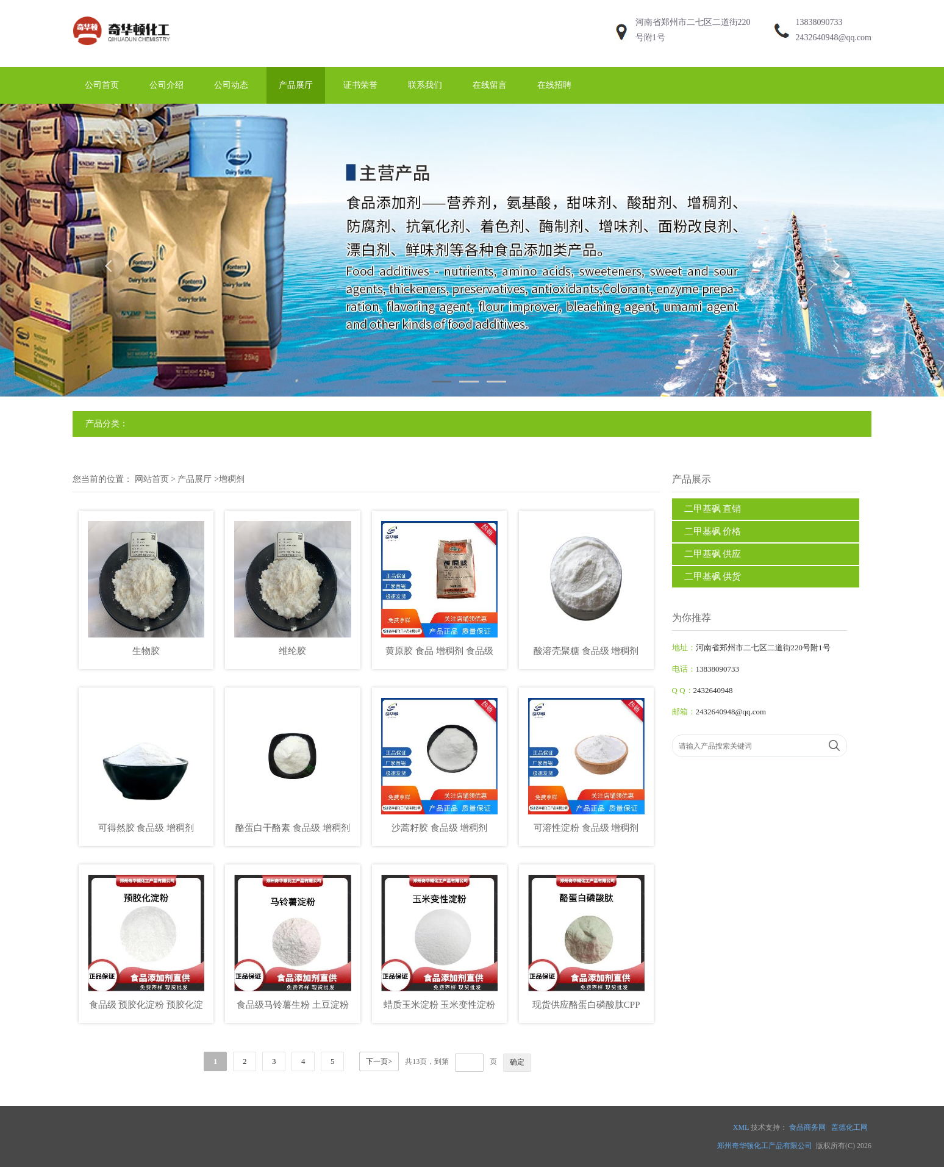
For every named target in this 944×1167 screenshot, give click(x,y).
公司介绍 (166, 85)
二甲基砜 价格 (713, 531)
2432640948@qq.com (834, 37)
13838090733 (819, 22)
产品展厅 (296, 85)
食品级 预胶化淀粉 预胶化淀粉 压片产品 (146, 1007)
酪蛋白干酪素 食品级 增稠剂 (292, 828)
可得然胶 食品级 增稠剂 (146, 828)
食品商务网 (807, 1127)
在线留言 (490, 85)
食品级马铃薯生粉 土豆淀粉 (293, 1005)
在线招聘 (554, 85)
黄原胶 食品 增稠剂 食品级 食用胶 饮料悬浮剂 (439, 653)
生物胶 (146, 651)
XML (741, 1127)
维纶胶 (292, 651)
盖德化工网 (849, 1127)
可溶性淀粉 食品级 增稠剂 (586, 828)
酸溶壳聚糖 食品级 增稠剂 (586, 651)
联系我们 (425, 85)
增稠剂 (232, 479)
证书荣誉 (360, 85)
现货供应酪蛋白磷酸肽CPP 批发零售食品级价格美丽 (586, 1007)
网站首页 (152, 479)
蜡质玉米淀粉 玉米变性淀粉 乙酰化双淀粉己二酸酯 (440, 1007)
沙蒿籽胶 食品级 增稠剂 (440, 828)
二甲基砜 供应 (713, 554)
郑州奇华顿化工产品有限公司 (764, 1145)
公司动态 (231, 85)
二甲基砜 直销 (713, 509)
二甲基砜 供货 (713, 576)
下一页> (379, 1061)
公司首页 (102, 85)
